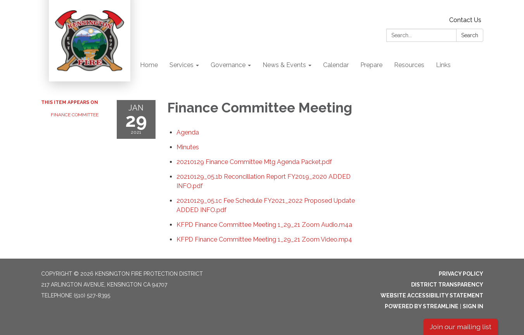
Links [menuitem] (443, 65)
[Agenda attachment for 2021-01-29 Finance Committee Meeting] (187, 132)
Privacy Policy (461, 274)
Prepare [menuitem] (371, 65)
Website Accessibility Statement (431, 295)
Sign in (473, 306)
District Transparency (447, 284)
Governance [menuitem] (228, 65)
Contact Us (465, 20)
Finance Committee (75, 114)
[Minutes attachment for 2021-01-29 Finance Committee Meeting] (187, 147)
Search (469, 35)
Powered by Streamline (421, 306)
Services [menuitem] (181, 65)
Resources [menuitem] (409, 65)
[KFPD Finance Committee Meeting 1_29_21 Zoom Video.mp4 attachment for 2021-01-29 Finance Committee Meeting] (264, 239)
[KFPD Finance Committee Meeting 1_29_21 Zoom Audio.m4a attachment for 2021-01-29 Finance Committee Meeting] (264, 224)
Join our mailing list (460, 327)
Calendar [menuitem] (336, 65)
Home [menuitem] (149, 65)
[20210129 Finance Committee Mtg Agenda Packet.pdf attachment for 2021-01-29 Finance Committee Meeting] (254, 162)
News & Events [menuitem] (284, 65)
